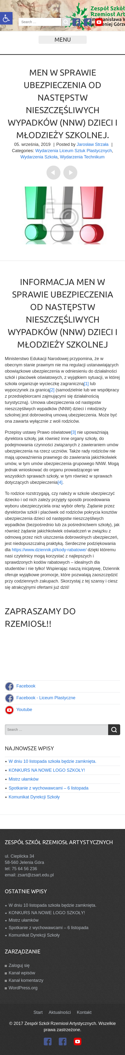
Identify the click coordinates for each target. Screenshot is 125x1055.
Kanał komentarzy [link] (26, 980)
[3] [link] (73, 432)
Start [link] (38, 1012)
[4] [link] (60, 482)
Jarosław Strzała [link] (93, 144)
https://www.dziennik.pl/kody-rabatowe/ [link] (49, 549)
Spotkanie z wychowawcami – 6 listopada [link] (48, 788)
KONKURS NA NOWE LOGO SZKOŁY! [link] (47, 770)
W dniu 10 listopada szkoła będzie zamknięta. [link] (52, 761)
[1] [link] (86, 383)
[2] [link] (52, 390)
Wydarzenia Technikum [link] (82, 157)
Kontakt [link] (84, 1012)
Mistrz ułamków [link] (24, 779)
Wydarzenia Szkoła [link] (39, 157)
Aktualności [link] (60, 1012)
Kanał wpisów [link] (22, 973)
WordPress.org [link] (23, 987)
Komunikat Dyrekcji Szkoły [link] (34, 797)
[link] (6, 18)
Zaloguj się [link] (19, 965)
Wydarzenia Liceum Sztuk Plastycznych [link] (73, 150)
